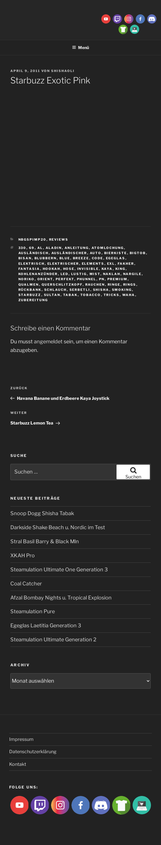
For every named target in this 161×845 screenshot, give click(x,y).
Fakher (126, 264)
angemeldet (48, 341)
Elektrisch (31, 264)
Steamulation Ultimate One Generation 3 (59, 569)
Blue (64, 258)
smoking (122, 290)
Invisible (88, 269)
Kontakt (17, 764)
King (120, 269)
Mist (95, 274)
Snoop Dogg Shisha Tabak (42, 513)
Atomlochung (108, 248)
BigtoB (138, 253)
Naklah (112, 274)
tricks (112, 295)
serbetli (79, 290)
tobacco (90, 295)
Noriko (26, 279)
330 (22, 248)
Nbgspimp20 (32, 239)
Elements (93, 264)
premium (117, 279)
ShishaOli (63, 71)
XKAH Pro (22, 555)
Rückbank (30, 290)
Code (97, 258)
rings (129, 285)
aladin (54, 248)
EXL (111, 264)
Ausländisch (33, 253)
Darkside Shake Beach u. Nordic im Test (57, 527)
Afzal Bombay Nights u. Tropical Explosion (61, 598)
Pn (102, 279)
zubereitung (33, 300)
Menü (80, 47)
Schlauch (55, 290)
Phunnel (86, 279)
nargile (132, 274)
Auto (96, 253)
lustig (79, 274)
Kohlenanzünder (38, 274)
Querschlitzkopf (62, 285)
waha (128, 295)
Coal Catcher (26, 584)
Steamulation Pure (32, 611)
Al (40, 248)
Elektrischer (63, 264)
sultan (52, 295)
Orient (45, 279)
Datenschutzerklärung (33, 751)
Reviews (59, 239)
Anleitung (77, 248)
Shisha (101, 290)
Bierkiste (115, 253)
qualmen (28, 285)
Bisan (25, 258)
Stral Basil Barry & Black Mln (44, 541)
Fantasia (29, 269)
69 (32, 248)
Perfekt (65, 279)
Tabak (70, 295)
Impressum (21, 739)
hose (69, 269)
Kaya (107, 269)
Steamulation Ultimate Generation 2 (53, 639)
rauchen (95, 285)
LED (65, 274)
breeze (81, 258)
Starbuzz (29, 295)
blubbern (45, 258)
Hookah (52, 269)
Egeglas (115, 258)
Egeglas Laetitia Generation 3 (45, 625)
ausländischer (69, 253)
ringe (114, 285)
